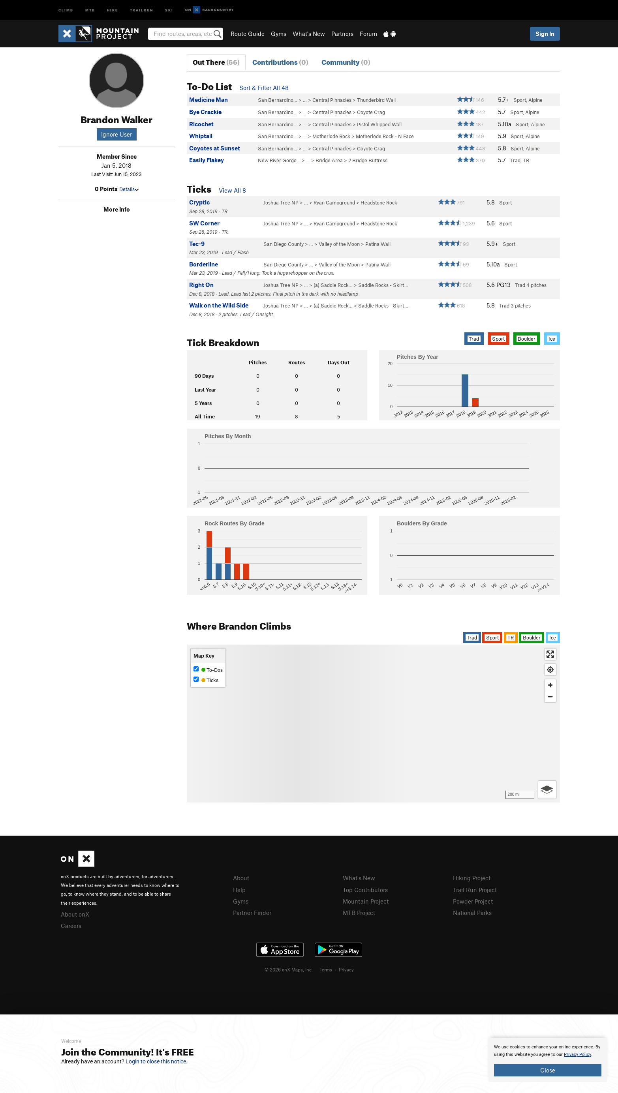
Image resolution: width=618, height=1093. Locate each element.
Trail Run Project (475, 889)
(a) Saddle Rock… (333, 285)
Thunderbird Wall (376, 100)
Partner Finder (252, 912)
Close (547, 1070)
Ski (169, 9)
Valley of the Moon (339, 244)
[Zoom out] (550, 696)
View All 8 (232, 190)
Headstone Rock (379, 202)
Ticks (205, 680)
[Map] (373, 723)
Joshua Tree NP (281, 202)
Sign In (544, 33)
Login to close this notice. (157, 1061)
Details (129, 189)
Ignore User (116, 134)
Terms (325, 969)
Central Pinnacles (331, 100)
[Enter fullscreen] (550, 654)
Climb (65, 9)
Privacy (346, 969)
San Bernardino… (277, 100)
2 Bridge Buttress (367, 160)
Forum (368, 33)
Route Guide (248, 33)
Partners (342, 33)
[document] (547, 1059)
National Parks (472, 912)
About (241, 877)
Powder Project (473, 901)
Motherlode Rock (331, 136)
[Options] (547, 790)
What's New (309, 33)
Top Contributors (365, 889)
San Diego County (283, 244)
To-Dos (208, 669)
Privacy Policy (577, 1054)
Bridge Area (329, 160)
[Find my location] (550, 669)
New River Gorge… (279, 160)
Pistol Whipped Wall (379, 124)
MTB (90, 9)
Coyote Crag (371, 112)
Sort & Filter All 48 (264, 87)
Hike (112, 9)
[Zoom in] (550, 685)
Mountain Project (366, 901)
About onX (75, 914)
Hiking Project (471, 877)
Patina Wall (378, 244)
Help (239, 889)
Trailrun (141, 9)
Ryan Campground (334, 202)
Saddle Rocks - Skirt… (383, 285)
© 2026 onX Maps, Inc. (289, 969)
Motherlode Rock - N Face (385, 136)
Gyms (278, 33)
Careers (71, 925)
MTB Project (359, 912)
